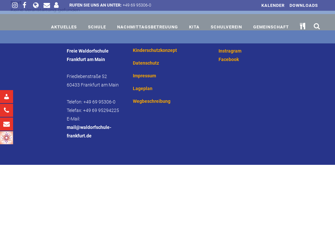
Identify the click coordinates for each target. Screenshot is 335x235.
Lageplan (142, 88)
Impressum (144, 75)
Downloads (304, 5)
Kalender (273, 5)
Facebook (229, 59)
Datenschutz (146, 63)
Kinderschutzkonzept (155, 50)
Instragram (230, 51)
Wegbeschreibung (151, 101)
